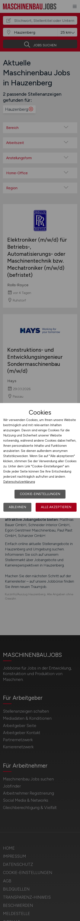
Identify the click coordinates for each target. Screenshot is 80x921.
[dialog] (40, 460)
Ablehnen (17, 507)
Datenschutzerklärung (19, 482)
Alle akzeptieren (56, 507)
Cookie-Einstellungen (40, 494)
